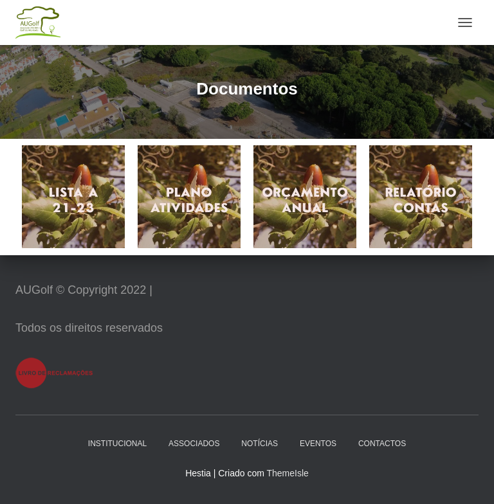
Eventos (318, 443)
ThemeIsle (287, 473)
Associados (194, 443)
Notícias (259, 443)
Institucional (117, 443)
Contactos (382, 443)
